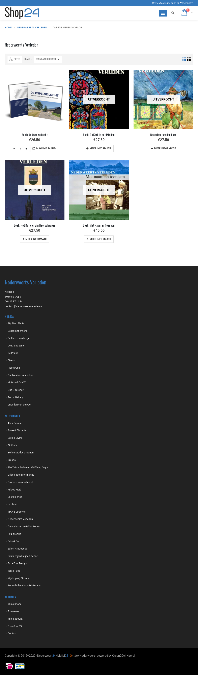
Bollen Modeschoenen (21, 452)
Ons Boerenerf (16, 389)
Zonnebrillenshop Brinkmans (24, 585)
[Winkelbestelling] (48, 59)
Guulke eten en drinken (20, 375)
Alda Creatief (15, 423)
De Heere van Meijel (19, 338)
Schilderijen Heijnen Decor (22, 556)
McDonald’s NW (17, 382)
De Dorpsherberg (17, 330)
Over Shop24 (15, 626)
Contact (12, 633)
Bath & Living (15, 437)
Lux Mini (12, 504)
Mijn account (15, 618)
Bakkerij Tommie (17, 430)
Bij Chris (12, 445)
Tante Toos (14, 570)
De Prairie (13, 353)
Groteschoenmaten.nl (20, 482)
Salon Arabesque (17, 548)
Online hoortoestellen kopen (24, 526)
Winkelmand (15, 604)
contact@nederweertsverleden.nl (24, 306)
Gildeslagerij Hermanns (21, 474)
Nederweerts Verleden (20, 519)
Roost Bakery (15, 397)
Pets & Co (13, 541)
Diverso (12, 360)
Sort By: (28, 59)
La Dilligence (15, 496)
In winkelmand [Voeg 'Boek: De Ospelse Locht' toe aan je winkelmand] (46, 148)
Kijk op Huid (14, 489)
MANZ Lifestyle (17, 511)
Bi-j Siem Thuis (16, 323)
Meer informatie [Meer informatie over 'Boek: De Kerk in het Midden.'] (100, 148)
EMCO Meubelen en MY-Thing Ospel (28, 467)
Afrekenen (14, 611)
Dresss (12, 459)
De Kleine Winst (16, 345)
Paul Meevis (14, 533)
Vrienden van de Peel (19, 404)
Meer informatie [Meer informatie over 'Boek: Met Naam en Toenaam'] (100, 239)
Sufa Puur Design (17, 563)
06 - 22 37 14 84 (14, 301)
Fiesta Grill (14, 367)
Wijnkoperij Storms (18, 578)
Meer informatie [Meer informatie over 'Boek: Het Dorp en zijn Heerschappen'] (36, 239)
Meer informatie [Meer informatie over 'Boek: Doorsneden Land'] (165, 148)
